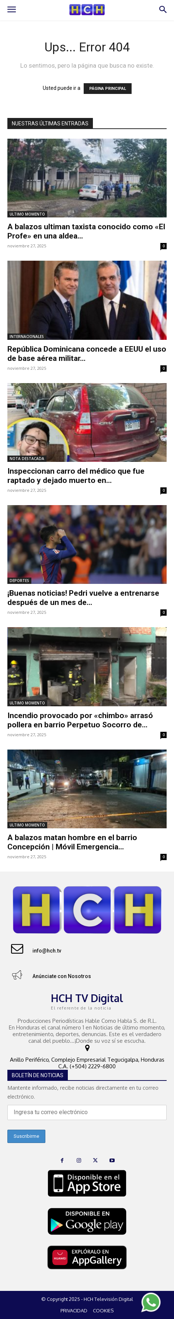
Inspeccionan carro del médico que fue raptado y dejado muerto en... (76, 476)
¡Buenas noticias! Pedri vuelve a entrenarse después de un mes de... (83, 598)
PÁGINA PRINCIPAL (107, 88)
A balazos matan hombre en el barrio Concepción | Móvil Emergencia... (72, 842)
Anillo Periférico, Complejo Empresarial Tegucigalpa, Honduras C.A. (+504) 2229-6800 (87, 1063)
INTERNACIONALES (27, 336)
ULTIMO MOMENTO (27, 214)
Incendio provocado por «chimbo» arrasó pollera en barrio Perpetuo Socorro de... (80, 720)
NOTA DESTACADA (27, 458)
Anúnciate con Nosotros (61, 976)
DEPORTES (19, 580)
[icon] (87, 1049)
